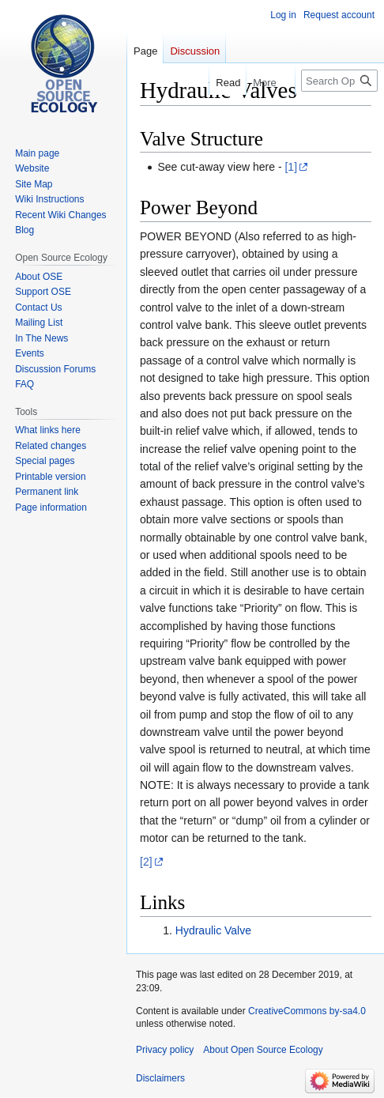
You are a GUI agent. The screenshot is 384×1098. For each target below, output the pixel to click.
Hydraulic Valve (213, 930)
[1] (290, 166)
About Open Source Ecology (262, 1049)
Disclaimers (160, 1078)
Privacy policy (165, 1049)
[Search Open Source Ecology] (339, 81)
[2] (146, 861)
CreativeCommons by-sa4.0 (307, 1011)
